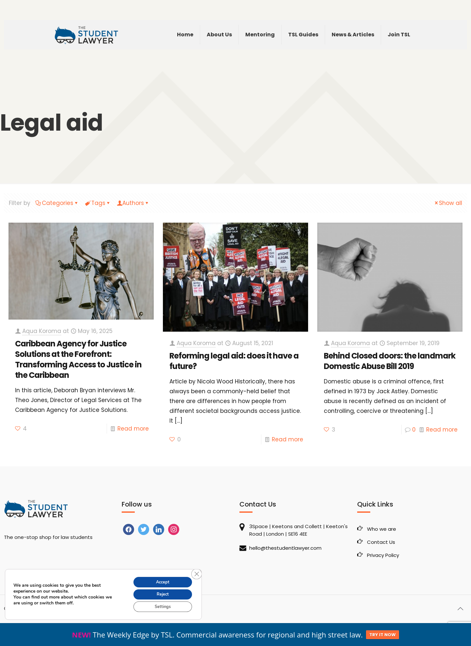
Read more (133, 429)
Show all (447, 203)
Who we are (381, 529)
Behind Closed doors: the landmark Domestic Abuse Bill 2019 (389, 361)
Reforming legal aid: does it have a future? (234, 361)
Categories (57, 203)
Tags (98, 203)
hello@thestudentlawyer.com (285, 547)
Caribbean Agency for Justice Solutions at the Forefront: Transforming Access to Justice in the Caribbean (78, 359)
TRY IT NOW (382, 635)
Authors (133, 203)
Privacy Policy (383, 555)
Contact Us (381, 542)
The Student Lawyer (46, 608)
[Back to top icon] (460, 609)
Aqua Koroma (41, 331)
